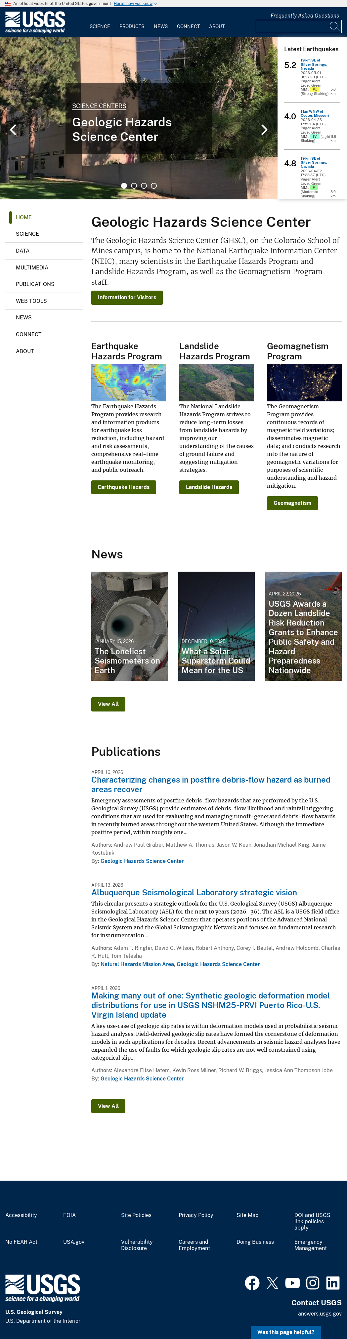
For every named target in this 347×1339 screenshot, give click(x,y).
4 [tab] (154, 186)
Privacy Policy (196, 1215)
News (161, 26)
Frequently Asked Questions (305, 16)
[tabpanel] (139, 118)
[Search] (335, 26)
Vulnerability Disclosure (137, 1245)
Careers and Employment (194, 1245)
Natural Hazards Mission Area (137, 964)
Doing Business (255, 1242)
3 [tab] (144, 186)
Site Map (248, 1215)
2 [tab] (134, 186)
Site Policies (136, 1215)
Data (22, 251)
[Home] (35, 32)
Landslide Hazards (209, 487)
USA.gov (73, 1242)
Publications (35, 284)
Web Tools (31, 301)
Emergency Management (310, 1245)
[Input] (299, 26)
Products (131, 26)
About (217, 26)
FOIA (69, 1215)
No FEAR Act (21, 1242)
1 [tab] (124, 186)
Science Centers (99, 105)
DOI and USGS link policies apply (312, 1221)
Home (24, 217)
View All (108, 704)
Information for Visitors (127, 297)
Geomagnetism (292, 503)
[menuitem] (100, 22)
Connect (188, 26)
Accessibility (21, 1215)
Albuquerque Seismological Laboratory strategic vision (194, 892)
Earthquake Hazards (124, 487)
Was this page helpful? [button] (286, 1332)
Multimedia (32, 267)
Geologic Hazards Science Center (142, 861)
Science (100, 26)
